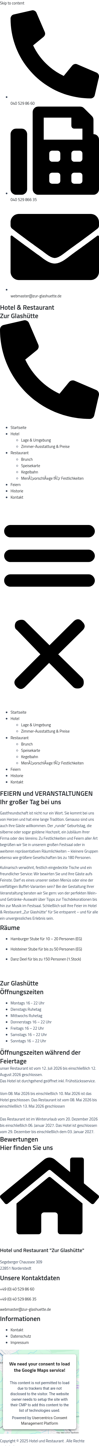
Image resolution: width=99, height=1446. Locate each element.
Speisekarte (30, 466)
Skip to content (12, 3)
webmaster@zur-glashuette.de (25, 1309)
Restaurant (20, 453)
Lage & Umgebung (36, 440)
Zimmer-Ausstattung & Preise (45, 446)
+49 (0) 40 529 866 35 (18, 1299)
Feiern (16, 485)
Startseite (18, 427)
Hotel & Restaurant (27, 307)
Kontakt (17, 497)
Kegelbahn (29, 472)
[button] (49, 605)
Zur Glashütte (19, 316)
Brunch (27, 459)
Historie (17, 491)
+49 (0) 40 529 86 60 (17, 1289)
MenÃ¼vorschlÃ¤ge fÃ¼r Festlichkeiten (52, 478)
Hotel (15, 434)
